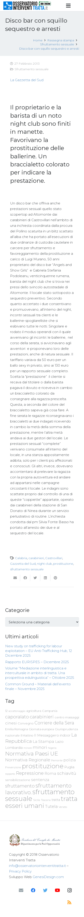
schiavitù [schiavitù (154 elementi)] (66, 773)
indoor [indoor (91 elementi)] (65, 735)
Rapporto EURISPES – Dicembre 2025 (37, 662)
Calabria (21, 558)
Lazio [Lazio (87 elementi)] (59, 742)
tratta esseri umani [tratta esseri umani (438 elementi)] (41, 802)
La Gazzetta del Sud (26, 80)
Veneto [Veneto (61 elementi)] (63, 807)
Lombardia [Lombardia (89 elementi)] (14, 748)
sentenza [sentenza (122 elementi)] (40, 779)
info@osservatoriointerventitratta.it (37, 866)
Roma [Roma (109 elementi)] (50, 773)
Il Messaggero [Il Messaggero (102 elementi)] (46, 735)
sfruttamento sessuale (27, 569)
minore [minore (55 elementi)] (28, 748)
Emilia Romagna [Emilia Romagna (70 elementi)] (16, 729)
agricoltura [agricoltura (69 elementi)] (33, 711)
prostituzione (63, 563)
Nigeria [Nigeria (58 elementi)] (52, 747)
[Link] (27, 5)
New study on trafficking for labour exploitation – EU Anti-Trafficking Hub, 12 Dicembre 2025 (38, 651)
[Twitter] (45, 890)
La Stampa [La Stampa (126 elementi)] (43, 741)
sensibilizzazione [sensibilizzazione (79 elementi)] (17, 780)
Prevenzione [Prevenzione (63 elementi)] (13, 767)
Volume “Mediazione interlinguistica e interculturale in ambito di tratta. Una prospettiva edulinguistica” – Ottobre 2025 (39, 673)
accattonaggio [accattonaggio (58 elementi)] (17, 711)
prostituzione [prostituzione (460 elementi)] (42, 766)
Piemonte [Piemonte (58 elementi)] (56, 760)
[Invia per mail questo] (15, 578)
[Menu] (68, 5)
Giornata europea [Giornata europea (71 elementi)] (41, 729)
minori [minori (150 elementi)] (40, 747)
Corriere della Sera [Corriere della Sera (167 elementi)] (54, 723)
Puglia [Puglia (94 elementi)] (69, 767)
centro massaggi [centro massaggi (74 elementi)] (67, 717)
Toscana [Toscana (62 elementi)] (46, 800)
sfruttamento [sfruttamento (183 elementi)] (20, 786)
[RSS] (69, 902)
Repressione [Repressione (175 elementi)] (30, 773)
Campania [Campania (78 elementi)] (49, 711)
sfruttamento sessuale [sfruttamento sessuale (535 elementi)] (40, 795)
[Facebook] (33, 890)
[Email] (21, 890)
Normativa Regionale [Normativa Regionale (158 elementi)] (27, 759)
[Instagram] (69, 890)
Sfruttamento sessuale (32, 69)
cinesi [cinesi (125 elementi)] (11, 723)
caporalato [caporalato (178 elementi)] (17, 717)
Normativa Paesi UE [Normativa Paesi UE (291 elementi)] (31, 753)
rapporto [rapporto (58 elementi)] (10, 773)
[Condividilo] (25, 578)
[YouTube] (57, 890)
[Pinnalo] (55, 578)
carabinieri (36, 558)
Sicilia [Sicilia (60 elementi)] (36, 800)
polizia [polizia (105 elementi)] (69, 760)
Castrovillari (53, 558)
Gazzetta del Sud (23, 563)
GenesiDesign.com (48, 877)
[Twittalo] (35, 578)
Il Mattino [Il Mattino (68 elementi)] (27, 735)
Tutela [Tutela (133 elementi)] (51, 806)
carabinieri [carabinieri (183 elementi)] (42, 717)
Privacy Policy (20, 871)
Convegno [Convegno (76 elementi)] (26, 723)
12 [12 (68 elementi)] (6, 711)
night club (44, 563)
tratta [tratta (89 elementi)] (56, 800)
